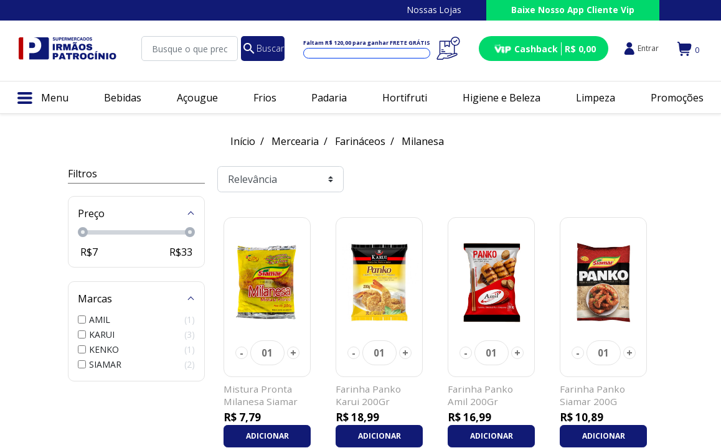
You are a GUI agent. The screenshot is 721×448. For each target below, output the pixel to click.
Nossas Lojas (434, 10)
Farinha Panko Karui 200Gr (368, 395)
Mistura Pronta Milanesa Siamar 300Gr (261, 401)
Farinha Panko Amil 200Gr (480, 395)
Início (242, 141)
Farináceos (360, 141)
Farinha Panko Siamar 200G (592, 395)
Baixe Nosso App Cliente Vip (572, 10)
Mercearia (295, 141)
